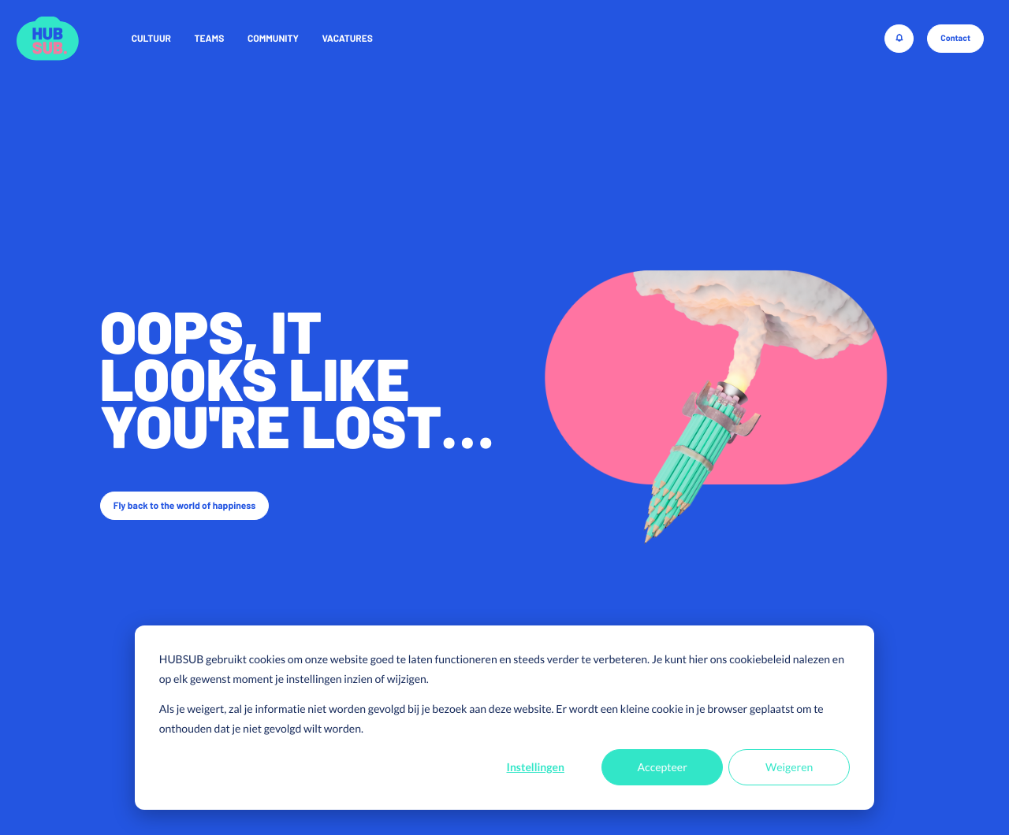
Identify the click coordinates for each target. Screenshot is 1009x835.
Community (273, 38)
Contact (955, 38)
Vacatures (347, 38)
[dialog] (504, 717)
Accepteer (662, 767)
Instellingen (535, 767)
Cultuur (151, 38)
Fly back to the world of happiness (185, 505)
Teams (209, 38)
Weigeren (789, 767)
